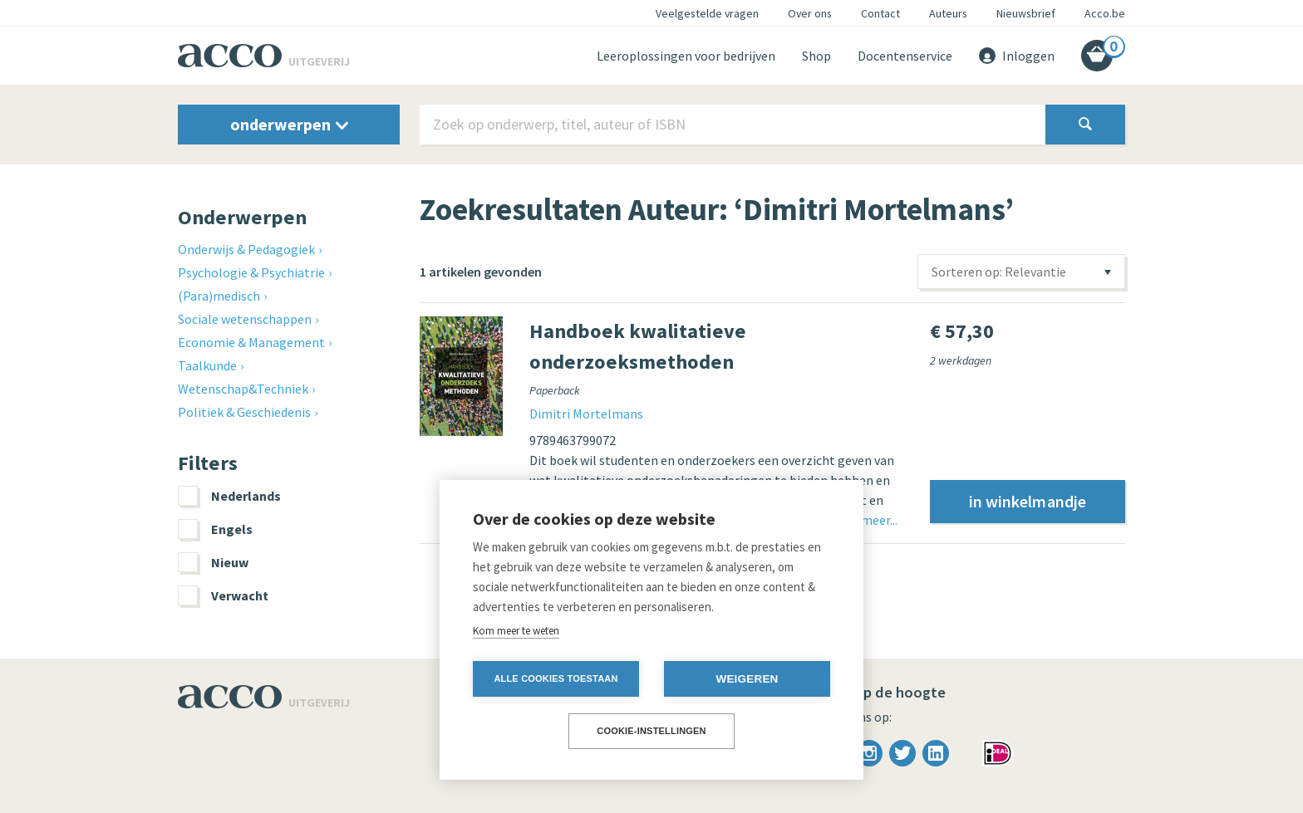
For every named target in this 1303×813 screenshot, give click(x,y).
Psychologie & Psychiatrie (251, 272)
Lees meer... (865, 520)
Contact (880, 13)
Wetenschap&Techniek (243, 388)
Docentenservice (905, 55)
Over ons (810, 13)
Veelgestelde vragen (707, 13)
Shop (816, 55)
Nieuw (213, 562)
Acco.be (1104, 13)
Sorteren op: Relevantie (999, 271)
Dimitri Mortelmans (586, 413)
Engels (215, 529)
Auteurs (948, 13)
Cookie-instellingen (651, 731)
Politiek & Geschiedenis (244, 412)
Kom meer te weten (516, 631)
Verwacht (223, 595)
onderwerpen (289, 124)
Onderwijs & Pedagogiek (246, 249)
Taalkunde (207, 365)
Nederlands (229, 496)
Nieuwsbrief (1025, 13)
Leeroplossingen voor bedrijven (686, 55)
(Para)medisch (219, 295)
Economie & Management (251, 342)
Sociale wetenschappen (245, 319)
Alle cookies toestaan (555, 678)
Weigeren (746, 679)
